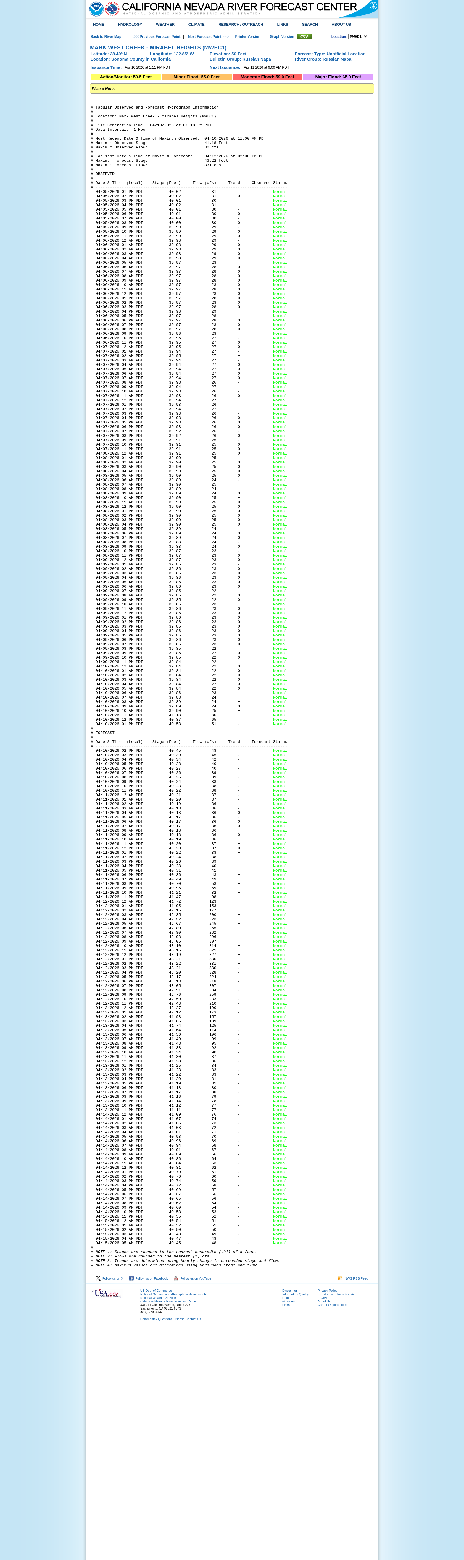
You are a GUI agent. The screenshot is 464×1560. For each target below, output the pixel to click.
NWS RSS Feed (353, 1512)
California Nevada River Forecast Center (168, 1534)
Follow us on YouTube (192, 1512)
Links (286, 1538)
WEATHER (165, 24)
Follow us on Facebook (148, 1512)
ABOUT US (341, 24)
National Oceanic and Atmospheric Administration (174, 1527)
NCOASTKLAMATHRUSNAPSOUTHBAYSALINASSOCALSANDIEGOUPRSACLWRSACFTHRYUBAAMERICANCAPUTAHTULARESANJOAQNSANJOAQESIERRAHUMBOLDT (358, 37)
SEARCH (310, 24)
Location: (339, 37)
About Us (324, 1534)
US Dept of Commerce (156, 1524)
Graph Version (282, 37)
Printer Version (247, 37)
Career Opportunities (332, 1538)
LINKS (282, 24)
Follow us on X (109, 1512)
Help (285, 1531)
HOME (98, 24)
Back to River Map (106, 37)
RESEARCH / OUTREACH (240, 24)
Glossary (288, 1534)
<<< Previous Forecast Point (157, 37)
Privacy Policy (327, 1524)
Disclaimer (289, 1524)
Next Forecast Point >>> (207, 37)
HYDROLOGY (130, 24)
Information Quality (295, 1527)
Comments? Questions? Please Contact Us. (171, 1552)
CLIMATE (196, 24)
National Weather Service (158, 1531)
